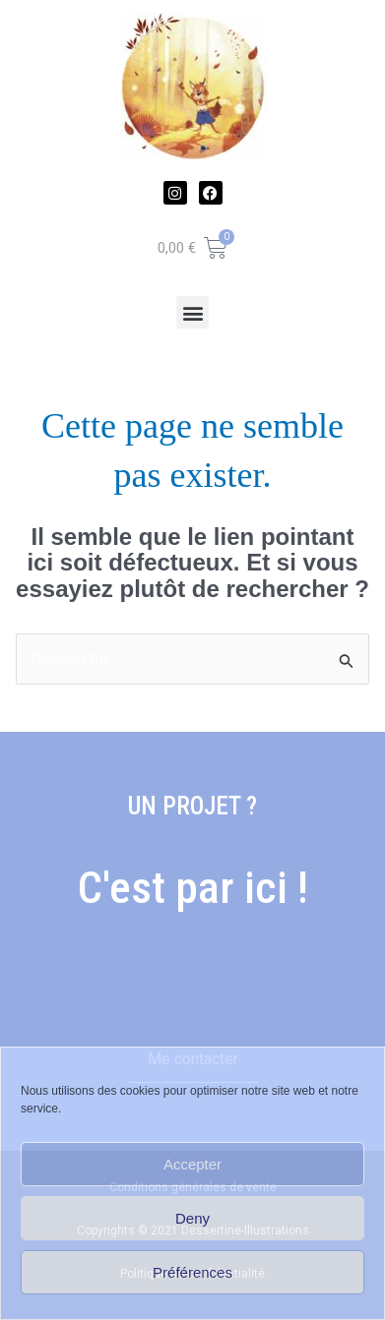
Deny (192, 1218)
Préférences (192, 1272)
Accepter (192, 1164)
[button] (192, 312)
